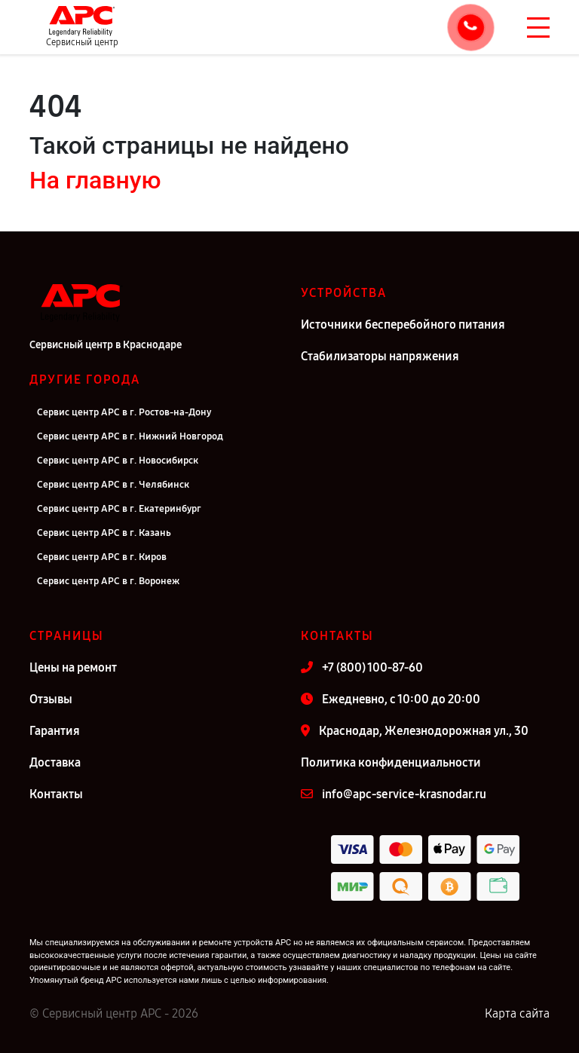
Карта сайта (517, 1013)
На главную (95, 180)
